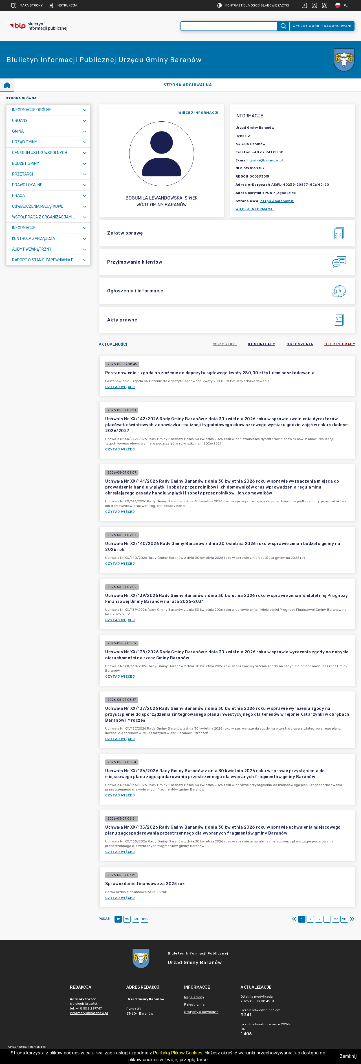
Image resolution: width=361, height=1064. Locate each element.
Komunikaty (261, 344)
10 (118, 919)
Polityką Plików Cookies (177, 1053)
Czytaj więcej (120, 387)
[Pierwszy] (294, 919)
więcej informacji (199, 113)
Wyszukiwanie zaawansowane (323, 26)
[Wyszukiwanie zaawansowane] (229, 26)
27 (336, 919)
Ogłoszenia (300, 344)
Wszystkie (225, 344)
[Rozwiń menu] (84, 110)
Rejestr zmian (195, 1004)
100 (145, 919)
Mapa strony (27, 5)
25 (127, 919)
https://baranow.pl (277, 201)
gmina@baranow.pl (266, 160)
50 (136, 919)
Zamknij (348, 1056)
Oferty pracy (339, 344)
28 (344, 919)
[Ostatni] (352, 919)
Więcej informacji (254, 209)
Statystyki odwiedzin (201, 1012)
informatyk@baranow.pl (89, 1013)
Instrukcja (62, 5)
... (327, 919)
